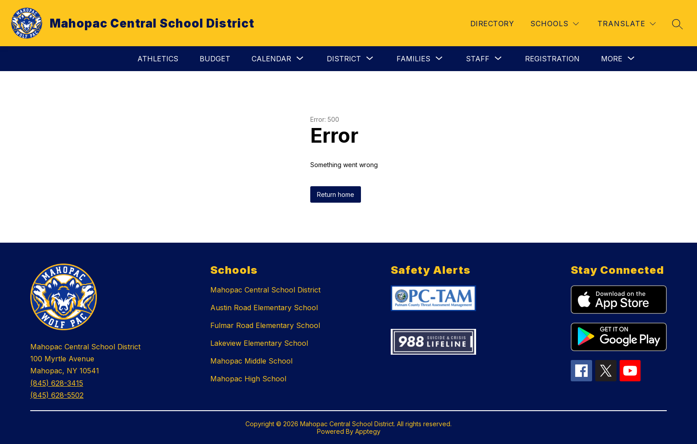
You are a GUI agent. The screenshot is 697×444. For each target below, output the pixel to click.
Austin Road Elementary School (264, 307)
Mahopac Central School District (265, 289)
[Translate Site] (626, 23)
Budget (215, 58)
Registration (552, 58)
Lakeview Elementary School (259, 343)
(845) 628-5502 (57, 395)
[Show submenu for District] (344, 58)
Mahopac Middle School (251, 360)
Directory (492, 23)
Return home (335, 194)
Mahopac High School (248, 378)
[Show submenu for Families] (413, 58)
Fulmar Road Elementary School (265, 325)
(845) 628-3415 (56, 383)
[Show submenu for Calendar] (271, 58)
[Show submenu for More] (611, 58)
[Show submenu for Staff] (477, 58)
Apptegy (368, 431)
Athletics (157, 58)
